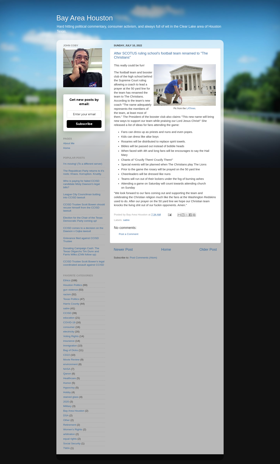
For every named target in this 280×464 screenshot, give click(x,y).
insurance (69, 340)
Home (166, 249)
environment (70, 364)
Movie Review (71, 359)
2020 (66, 401)
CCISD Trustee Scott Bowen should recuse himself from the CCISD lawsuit (84, 207)
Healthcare (69, 378)
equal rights (70, 438)
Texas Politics (71, 299)
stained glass (71, 396)
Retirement (69, 424)
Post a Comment (128, 234)
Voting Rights (71, 336)
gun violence (70, 289)
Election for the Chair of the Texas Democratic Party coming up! (82, 219)
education (69, 317)
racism (67, 294)
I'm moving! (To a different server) (82, 163)
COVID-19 (69, 322)
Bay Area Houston (84, 18)
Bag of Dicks (70, 350)
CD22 (66, 354)
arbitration (69, 434)
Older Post (208, 249)
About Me (68, 143)
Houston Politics (72, 285)
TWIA (66, 448)
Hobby (67, 392)
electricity (68, 331)
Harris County (71, 303)
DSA (66, 415)
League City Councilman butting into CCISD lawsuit (81, 196)
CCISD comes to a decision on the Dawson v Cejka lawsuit (83, 230)
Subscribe (84, 124)
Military (67, 406)
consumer (69, 327)
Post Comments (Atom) (143, 257)
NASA (66, 368)
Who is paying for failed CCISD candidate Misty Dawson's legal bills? (81, 184)
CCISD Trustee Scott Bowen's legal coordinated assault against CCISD (83, 263)
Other (66, 420)
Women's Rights (72, 429)
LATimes (190, 108)
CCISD (67, 313)
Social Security (71, 443)
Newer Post (123, 249)
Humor (67, 382)
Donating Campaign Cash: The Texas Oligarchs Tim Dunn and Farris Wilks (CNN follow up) (81, 251)
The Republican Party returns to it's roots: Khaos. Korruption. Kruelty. (83, 172)
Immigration (70, 345)
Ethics (66, 280)
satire (126, 220)
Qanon (67, 373)
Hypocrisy (69, 387)
